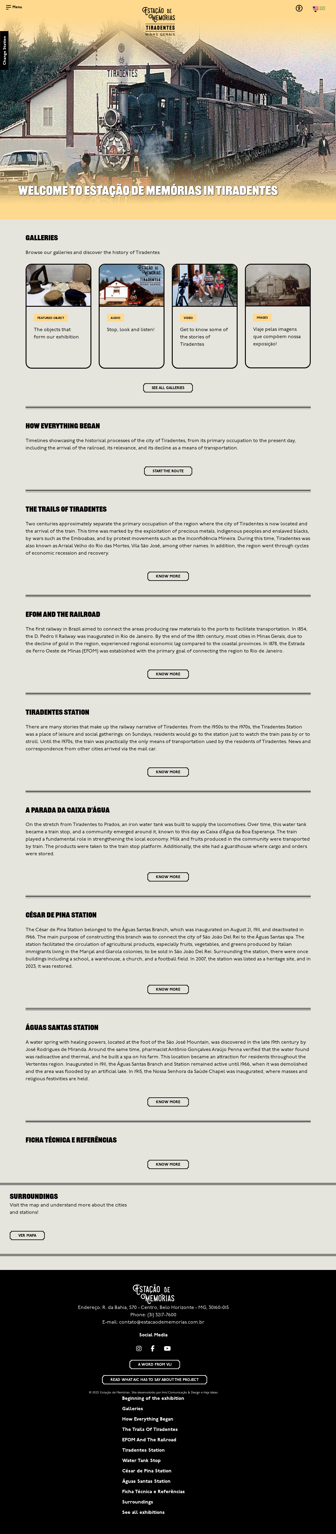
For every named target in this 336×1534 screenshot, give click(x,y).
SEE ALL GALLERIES (168, 388)
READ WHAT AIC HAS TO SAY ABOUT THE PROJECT (155, 1380)
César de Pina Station (147, 1471)
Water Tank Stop (141, 1460)
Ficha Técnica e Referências (153, 1491)
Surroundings (137, 1502)
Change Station (5, 50)
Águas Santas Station (146, 1481)
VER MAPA (27, 1236)
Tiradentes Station (143, 1450)
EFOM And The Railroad (149, 1440)
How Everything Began (147, 1419)
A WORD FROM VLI (155, 1365)
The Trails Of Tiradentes (150, 1429)
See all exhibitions (143, 1512)
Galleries (132, 1409)
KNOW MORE (168, 576)
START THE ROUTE (168, 471)
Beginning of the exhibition (153, 1398)
